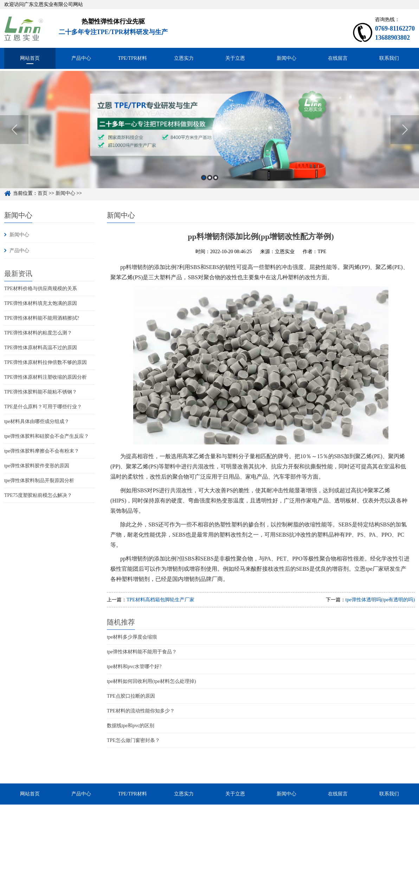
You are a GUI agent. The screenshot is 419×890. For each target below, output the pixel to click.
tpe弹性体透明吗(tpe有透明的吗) (380, 599)
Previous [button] (14, 142)
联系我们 (389, 58)
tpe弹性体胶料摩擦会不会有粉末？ (41, 451)
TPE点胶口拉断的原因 (131, 696)
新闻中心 (286, 58)
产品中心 (81, 58)
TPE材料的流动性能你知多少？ (141, 710)
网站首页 (30, 58)
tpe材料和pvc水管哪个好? (134, 666)
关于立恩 (235, 58)
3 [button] (215, 190)
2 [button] (209, 190)
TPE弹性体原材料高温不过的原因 (40, 347)
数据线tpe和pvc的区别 (130, 725)
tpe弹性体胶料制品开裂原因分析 (39, 480)
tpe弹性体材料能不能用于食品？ (142, 651)
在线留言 (338, 58)
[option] (209, 142)
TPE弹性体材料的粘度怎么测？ (38, 332)
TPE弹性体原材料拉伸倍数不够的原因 (45, 362)
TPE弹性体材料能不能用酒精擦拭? (41, 318)
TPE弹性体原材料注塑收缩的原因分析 (45, 377)
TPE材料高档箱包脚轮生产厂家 (160, 599)
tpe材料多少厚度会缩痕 (132, 637)
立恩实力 (184, 58)
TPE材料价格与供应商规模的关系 (40, 288)
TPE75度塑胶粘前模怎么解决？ (38, 495)
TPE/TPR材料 (132, 58)
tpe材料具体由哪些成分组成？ (36, 421)
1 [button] (203, 190)
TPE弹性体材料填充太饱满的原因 (40, 303)
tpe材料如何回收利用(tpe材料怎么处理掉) (151, 681)
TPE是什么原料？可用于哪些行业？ (43, 406)
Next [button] (405, 142)
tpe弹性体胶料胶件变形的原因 (36, 465)
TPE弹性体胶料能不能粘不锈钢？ (40, 392)
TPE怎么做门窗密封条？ (133, 740)
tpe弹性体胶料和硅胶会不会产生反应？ (46, 436)
